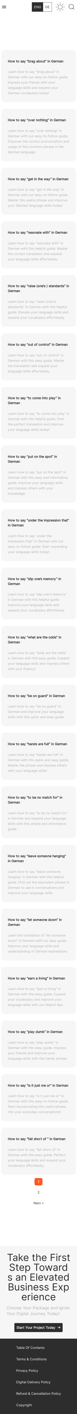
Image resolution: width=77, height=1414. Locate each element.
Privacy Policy (27, 1371)
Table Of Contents (30, 1348)
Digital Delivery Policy (33, 1382)
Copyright (24, 1405)
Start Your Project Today (35, 1328)
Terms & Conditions (31, 1359)
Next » (38, 1203)
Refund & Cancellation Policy (38, 1393)
